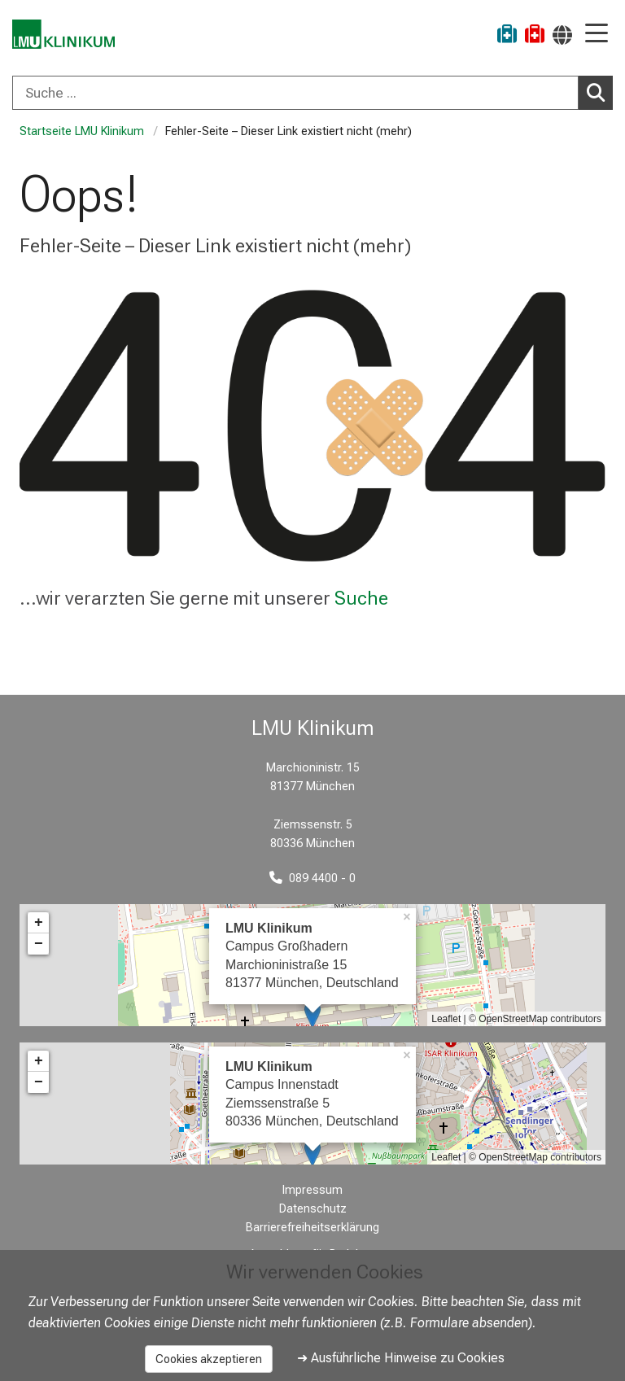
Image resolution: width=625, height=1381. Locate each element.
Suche (361, 598)
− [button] (38, 944)
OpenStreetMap (513, 1019)
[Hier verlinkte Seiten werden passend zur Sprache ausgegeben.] (562, 34)
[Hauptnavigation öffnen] (596, 34)
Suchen (600, 92)
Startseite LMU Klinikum (82, 131)
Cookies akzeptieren (208, 1359)
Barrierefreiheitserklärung (312, 1228)
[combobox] (312, 93)
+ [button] (38, 923)
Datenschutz (313, 1209)
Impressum (312, 1190)
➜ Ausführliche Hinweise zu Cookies (401, 1358)
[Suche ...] (295, 93)
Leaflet (446, 1019)
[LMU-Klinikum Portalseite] (69, 36)
